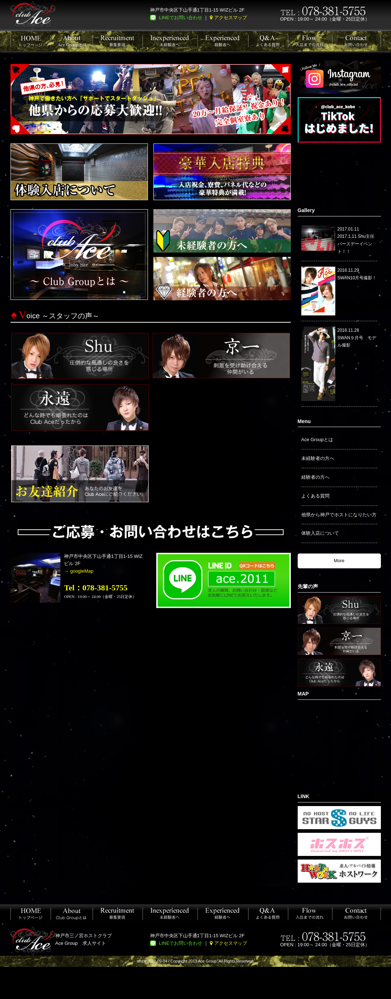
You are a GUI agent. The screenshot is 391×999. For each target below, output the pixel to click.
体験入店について (320, 533)
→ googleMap (78, 571)
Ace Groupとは (317, 439)
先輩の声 (308, 586)
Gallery (306, 210)
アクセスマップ (230, 17)
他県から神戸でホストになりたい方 (339, 514)
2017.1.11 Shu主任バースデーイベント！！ (355, 244)
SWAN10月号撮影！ (357, 277)
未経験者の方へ (317, 458)
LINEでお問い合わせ (181, 17)
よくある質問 (315, 496)
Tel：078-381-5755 (95, 587)
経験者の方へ (315, 477)
